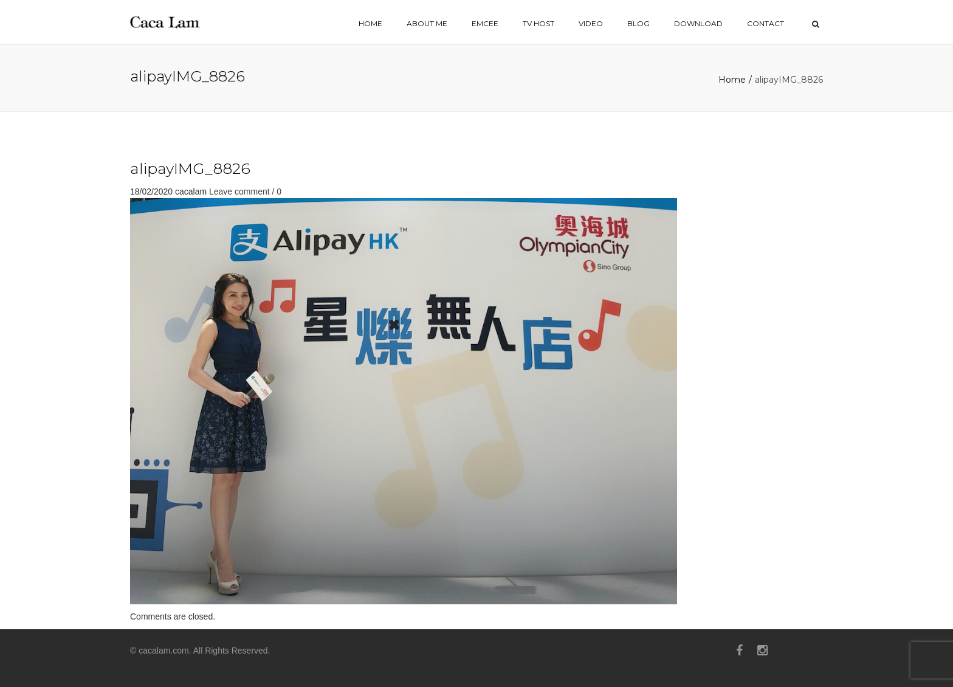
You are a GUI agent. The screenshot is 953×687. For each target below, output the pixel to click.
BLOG (638, 23)
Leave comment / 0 (245, 191)
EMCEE (485, 23)
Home (732, 79)
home (370, 23)
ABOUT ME (427, 23)
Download (698, 23)
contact (765, 23)
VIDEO (591, 23)
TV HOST (538, 23)
